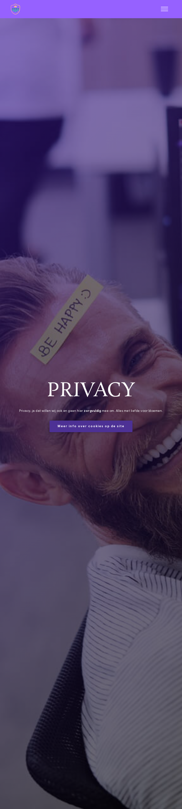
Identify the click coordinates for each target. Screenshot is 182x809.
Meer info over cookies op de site (91, 426)
